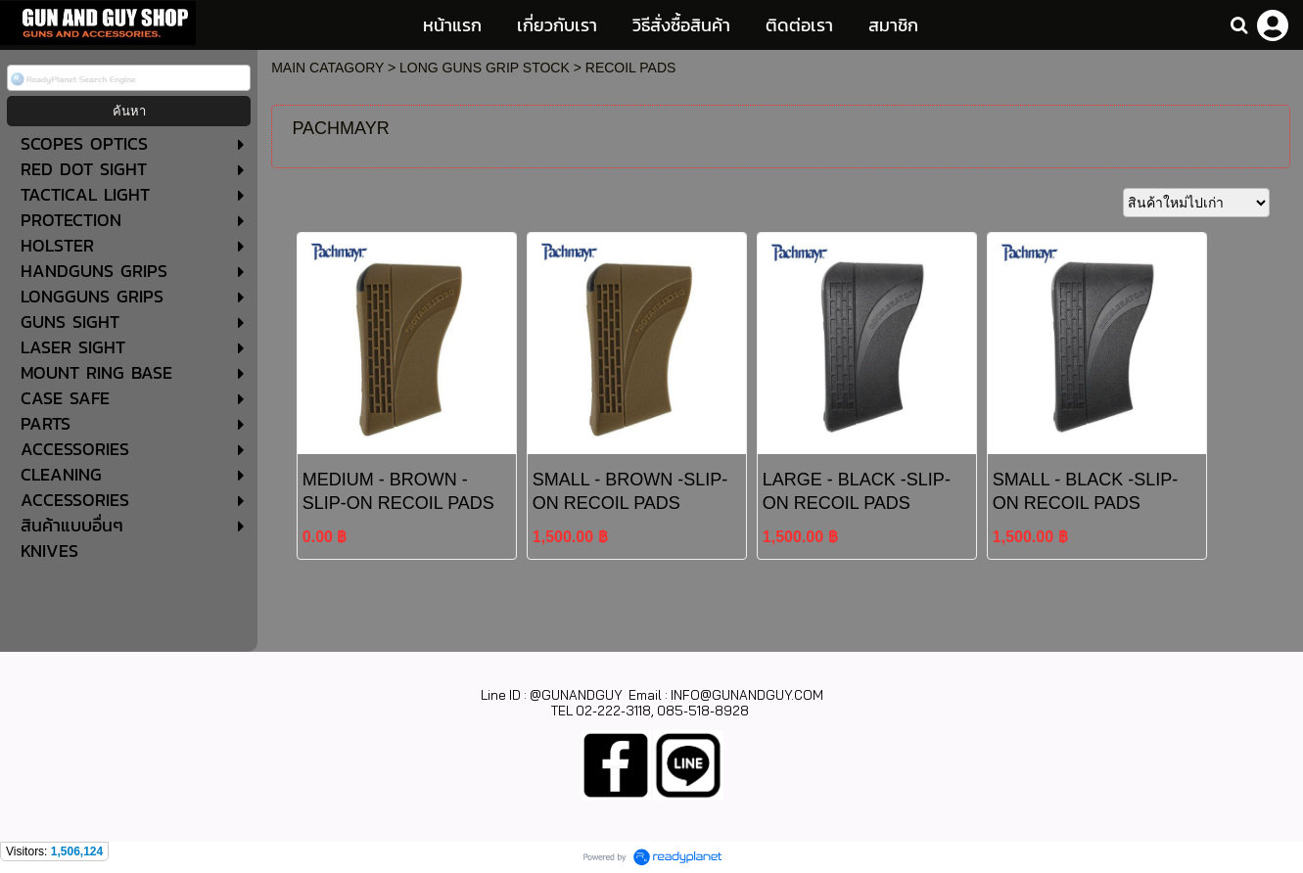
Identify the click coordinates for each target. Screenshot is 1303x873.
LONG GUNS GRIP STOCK (484, 67)
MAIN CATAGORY (327, 67)
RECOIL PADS (630, 67)
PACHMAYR (340, 128)
